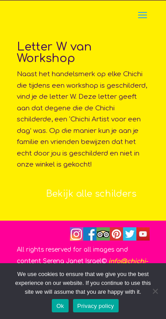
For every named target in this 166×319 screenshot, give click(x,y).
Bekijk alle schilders (91, 194)
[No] (155, 291)
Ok (60, 306)
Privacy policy (95, 306)
